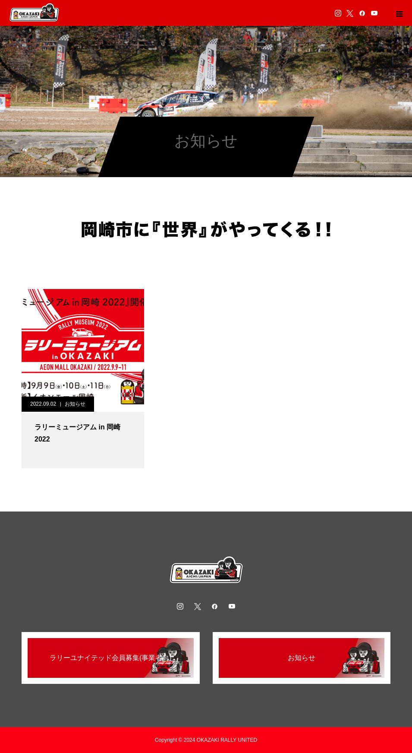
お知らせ (75, 404)
